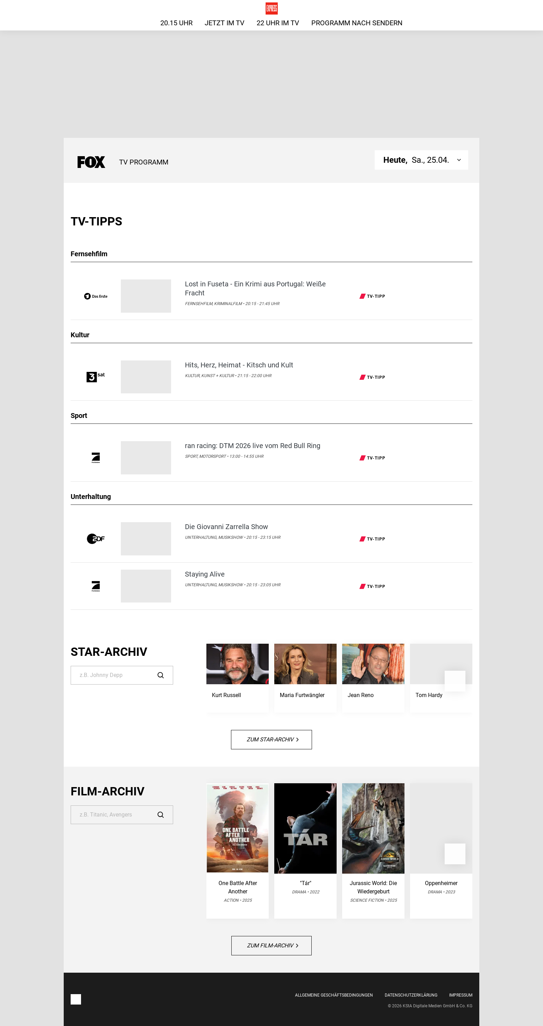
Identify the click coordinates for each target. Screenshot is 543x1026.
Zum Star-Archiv (273, 739)
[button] (455, 681)
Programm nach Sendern (356, 23)
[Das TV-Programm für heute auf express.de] (272, 8)
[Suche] (122, 675)
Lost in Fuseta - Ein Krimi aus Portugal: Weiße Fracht (255, 288)
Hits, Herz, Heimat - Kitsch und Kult (239, 365)
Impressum (460, 995)
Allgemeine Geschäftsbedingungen (334, 995)
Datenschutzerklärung (411, 995)
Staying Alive (205, 574)
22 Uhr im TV (278, 23)
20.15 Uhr (176, 23)
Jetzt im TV (224, 23)
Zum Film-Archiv (272, 945)
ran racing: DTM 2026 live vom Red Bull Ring (252, 445)
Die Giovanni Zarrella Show (226, 527)
